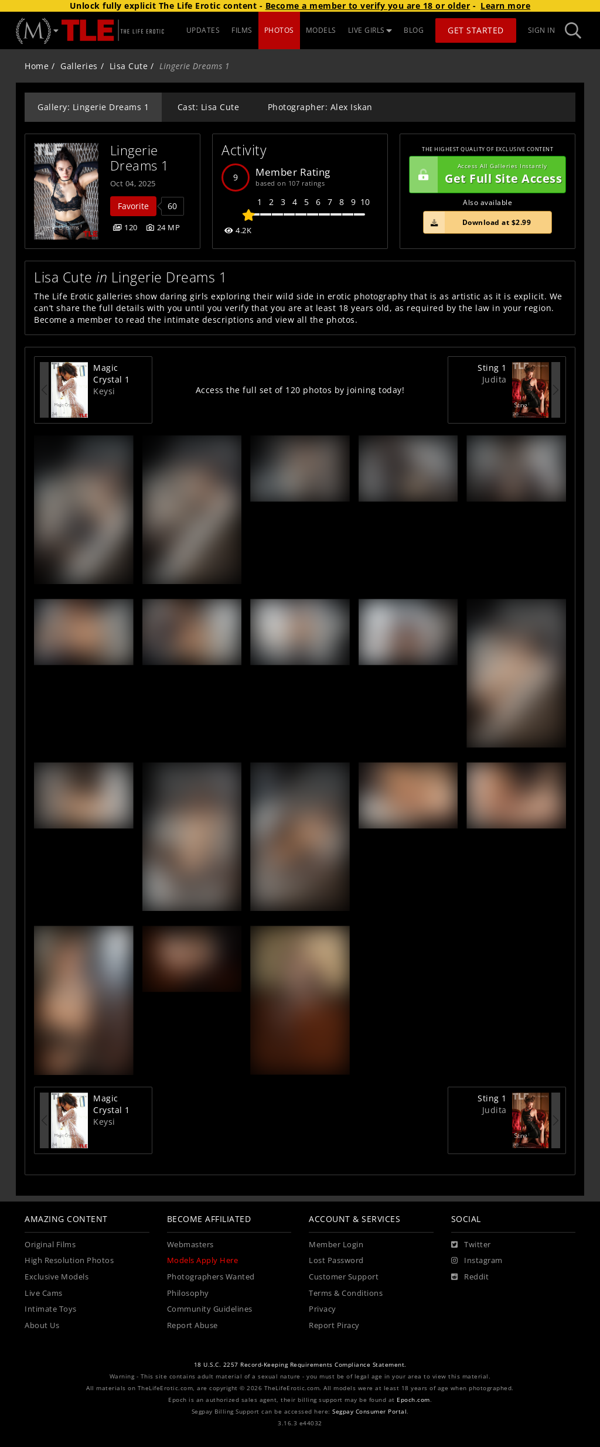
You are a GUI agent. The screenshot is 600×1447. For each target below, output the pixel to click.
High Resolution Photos (69, 1260)
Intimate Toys (51, 1309)
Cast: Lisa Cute (209, 106)
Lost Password (336, 1260)
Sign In (541, 30)
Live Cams (44, 1293)
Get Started (476, 30)
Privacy (322, 1309)
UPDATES (203, 30)
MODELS (321, 30)
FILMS (242, 30)
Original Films (50, 1245)
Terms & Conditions (346, 1293)
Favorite (133, 205)
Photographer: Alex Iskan (320, 106)
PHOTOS (279, 30)
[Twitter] (471, 1245)
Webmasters (190, 1245)
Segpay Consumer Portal (369, 1411)
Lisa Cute (129, 65)
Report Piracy (334, 1325)
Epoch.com (413, 1400)
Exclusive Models (56, 1277)
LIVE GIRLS (370, 30)
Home (37, 65)
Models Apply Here (202, 1260)
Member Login (336, 1245)
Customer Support (344, 1277)
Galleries (79, 65)
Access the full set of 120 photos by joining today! (300, 389)
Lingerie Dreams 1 (139, 158)
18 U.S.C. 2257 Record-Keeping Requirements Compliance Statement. (300, 1364)
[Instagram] (477, 1260)
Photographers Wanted (211, 1277)
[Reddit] (470, 1277)
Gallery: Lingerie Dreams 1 (93, 106)
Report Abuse (192, 1325)
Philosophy (188, 1293)
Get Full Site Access (486, 174)
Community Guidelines (210, 1309)
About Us (42, 1325)
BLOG (414, 30)
